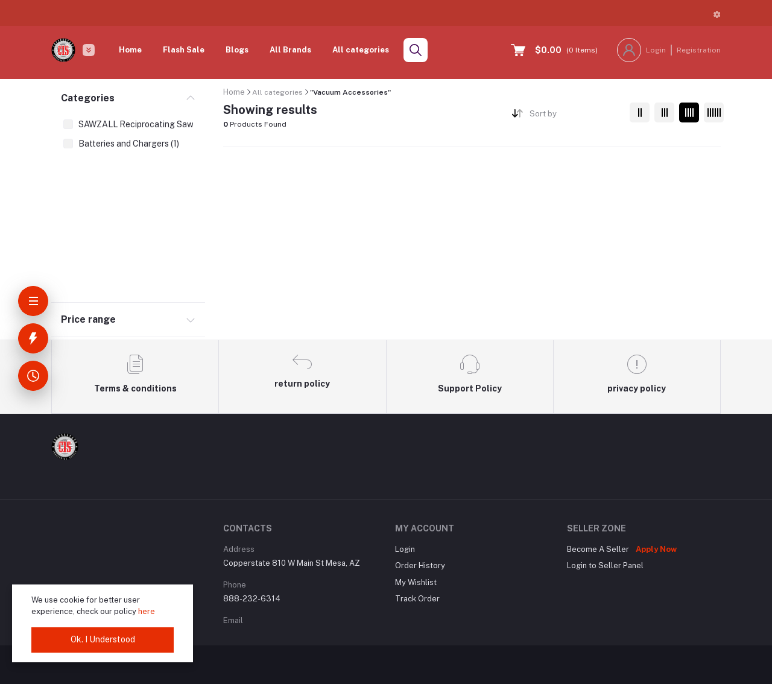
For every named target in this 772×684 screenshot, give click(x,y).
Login (656, 50)
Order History (420, 565)
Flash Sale (183, 49)
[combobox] (575, 116)
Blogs (237, 49)
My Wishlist (416, 582)
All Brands (290, 49)
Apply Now (656, 549)
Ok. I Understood (103, 639)
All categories (360, 49)
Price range (88, 319)
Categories (88, 98)
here (146, 611)
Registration (699, 50)
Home (130, 49)
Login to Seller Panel (605, 565)
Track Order (417, 598)
